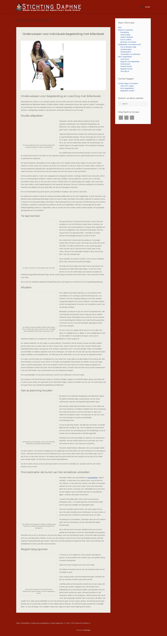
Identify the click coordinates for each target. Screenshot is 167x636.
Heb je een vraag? (127, 86)
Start (120, 27)
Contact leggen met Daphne (128, 83)
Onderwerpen (125, 64)
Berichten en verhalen (128, 42)
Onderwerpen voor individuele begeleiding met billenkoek (63, 34)
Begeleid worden (126, 69)
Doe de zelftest (125, 40)
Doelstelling (124, 32)
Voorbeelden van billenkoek (130, 54)
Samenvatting (125, 35)
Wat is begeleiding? (125, 57)
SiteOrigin (87, 630)
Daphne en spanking (125, 30)
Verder (145, 7)
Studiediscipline (126, 49)
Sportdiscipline (125, 52)
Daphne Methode (126, 37)
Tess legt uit (124, 71)
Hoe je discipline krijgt (128, 47)
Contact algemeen (56, 623)
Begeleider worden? (127, 91)
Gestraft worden (126, 66)
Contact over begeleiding (40, 623)
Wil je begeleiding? (127, 88)
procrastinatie (93, 478)
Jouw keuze (124, 59)
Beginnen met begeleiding (129, 61)
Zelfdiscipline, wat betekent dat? (129, 44)
